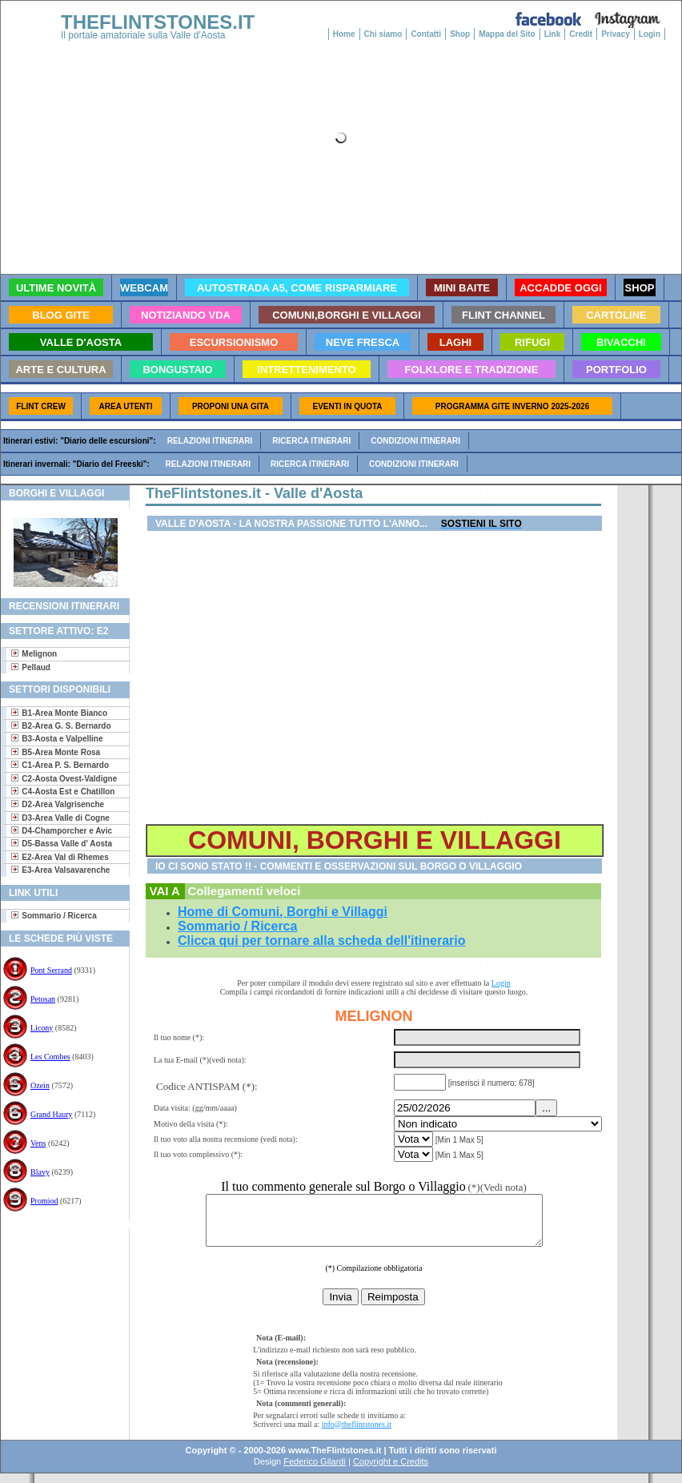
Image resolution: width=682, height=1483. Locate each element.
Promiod (44, 1200)
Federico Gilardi (314, 1471)
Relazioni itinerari (210, 440)
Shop (460, 34)
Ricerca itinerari (311, 440)
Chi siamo (383, 34)
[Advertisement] (59, 1280)
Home (344, 34)
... (546, 1108)
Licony (41, 1027)
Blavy (40, 1172)
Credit (580, 34)
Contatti (426, 34)
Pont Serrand (51, 970)
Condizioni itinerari (415, 440)
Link (552, 34)
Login (649, 34)
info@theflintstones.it (356, 1433)
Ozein (40, 1085)
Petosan (42, 999)
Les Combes (50, 1056)
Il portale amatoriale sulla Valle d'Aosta (143, 35)
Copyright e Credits (390, 1471)
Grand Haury (51, 1114)
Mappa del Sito (507, 34)
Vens (38, 1143)
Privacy (615, 34)
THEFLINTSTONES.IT (158, 22)
